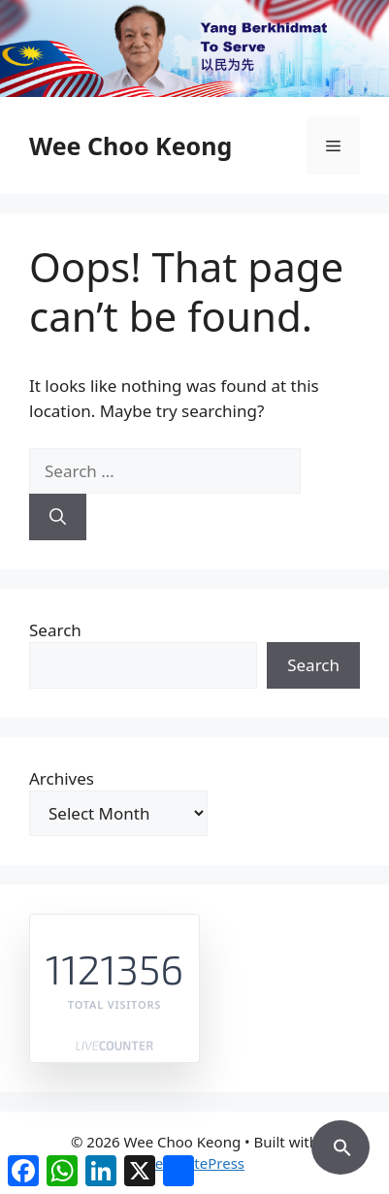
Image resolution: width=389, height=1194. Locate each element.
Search (55, 630)
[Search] (57, 517)
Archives (61, 778)
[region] (194, 48)
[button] (340, 1144)
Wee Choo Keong (130, 145)
